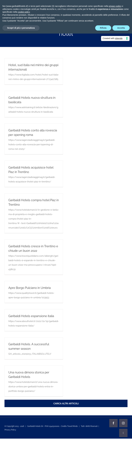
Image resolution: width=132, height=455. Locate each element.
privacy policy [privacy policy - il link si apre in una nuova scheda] (115, 6)
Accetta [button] (121, 28)
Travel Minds (72, 426)
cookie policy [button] (24, 12)
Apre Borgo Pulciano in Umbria (29, 288)
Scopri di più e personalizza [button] (21, 28)
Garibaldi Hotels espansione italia (31, 316)
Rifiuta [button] (103, 28)
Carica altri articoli (66, 403)
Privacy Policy (10, 430)
